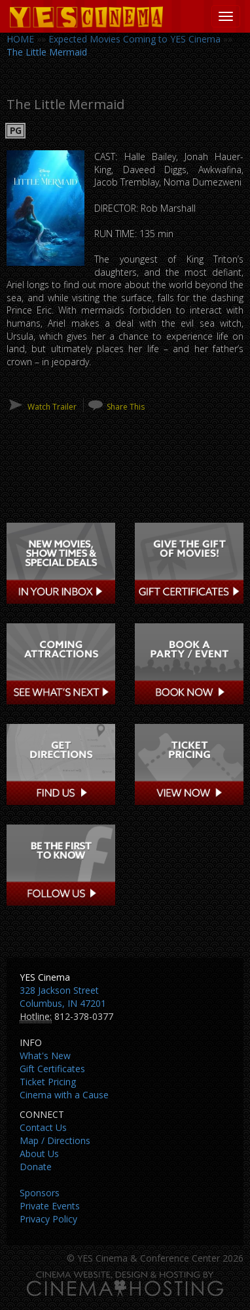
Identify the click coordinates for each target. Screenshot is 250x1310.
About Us (39, 1153)
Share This (126, 406)
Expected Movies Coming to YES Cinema (134, 39)
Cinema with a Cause (64, 1095)
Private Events (50, 1206)
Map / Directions (55, 1140)
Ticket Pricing (48, 1081)
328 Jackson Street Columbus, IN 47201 (63, 996)
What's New (45, 1055)
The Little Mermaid (47, 52)
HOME (20, 39)
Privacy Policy (48, 1219)
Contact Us (43, 1127)
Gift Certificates (52, 1068)
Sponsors (40, 1193)
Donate (36, 1166)
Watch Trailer (52, 406)
